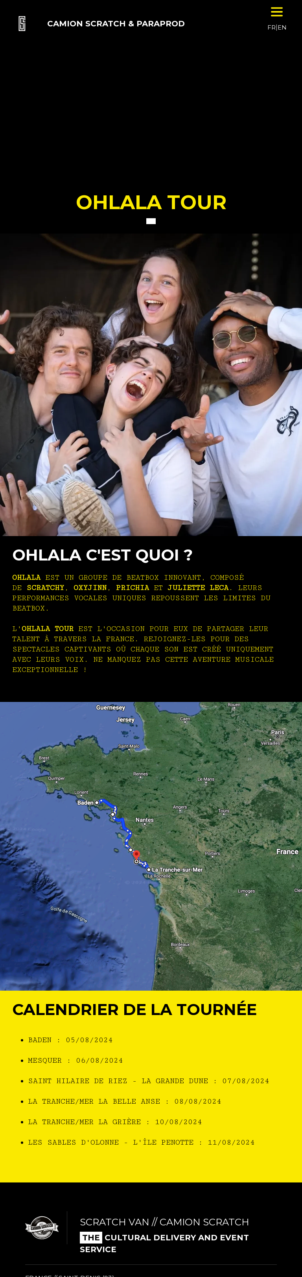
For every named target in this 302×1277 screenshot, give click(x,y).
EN (282, 27)
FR (271, 27)
